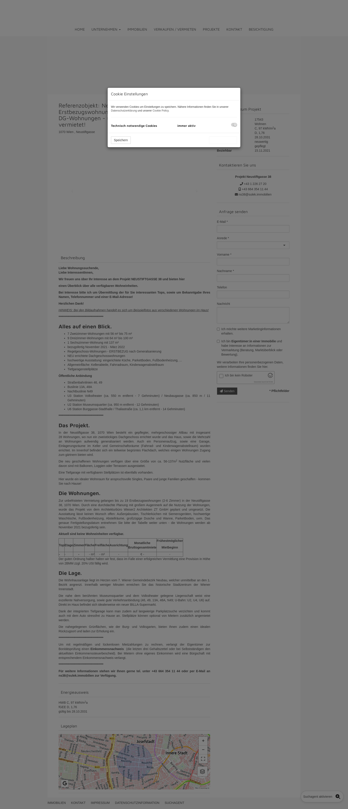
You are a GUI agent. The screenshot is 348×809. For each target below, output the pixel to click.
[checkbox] (234, 125)
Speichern (121, 140)
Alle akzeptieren (223, 140)
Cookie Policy (160, 110)
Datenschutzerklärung (124, 110)
